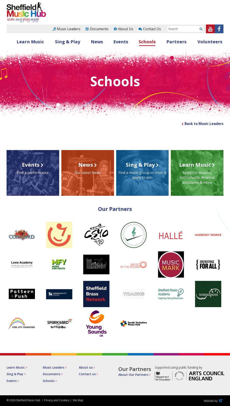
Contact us (87, 374)
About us (86, 367)
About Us (125, 29)
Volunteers (209, 42)
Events (120, 42)
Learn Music (30, 42)
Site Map (78, 400)
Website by (213, 401)
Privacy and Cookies (56, 400)
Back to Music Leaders (204, 123)
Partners (176, 42)
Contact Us (152, 29)
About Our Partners (133, 375)
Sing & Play (67, 42)
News (97, 42)
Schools (147, 42)
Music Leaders (68, 29)
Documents (99, 29)
